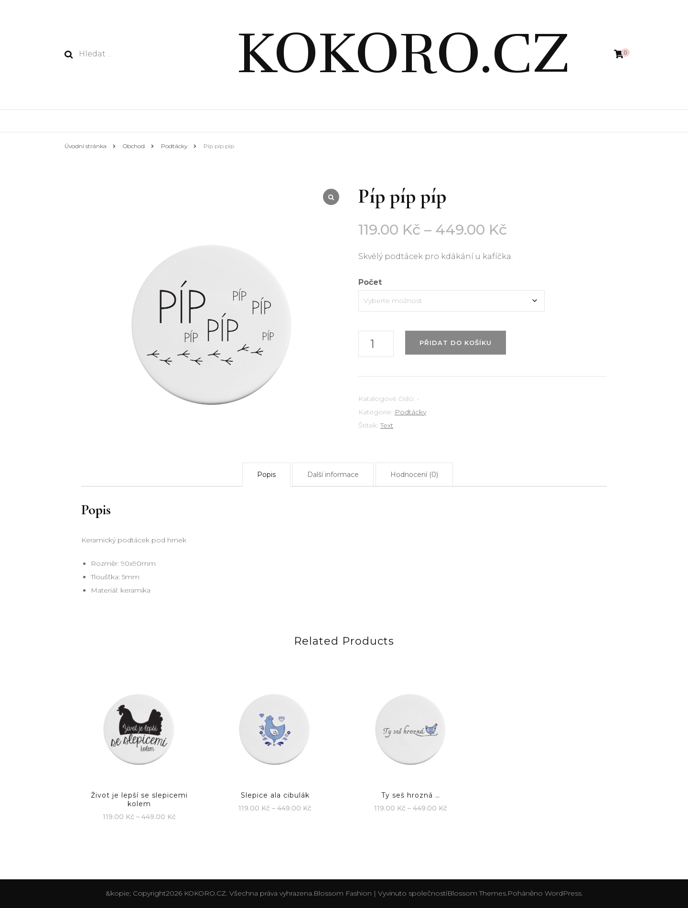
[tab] (266, 474)
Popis (266, 474)
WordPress (563, 893)
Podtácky (410, 412)
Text (386, 425)
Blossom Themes (476, 893)
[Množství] (376, 344)
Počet (370, 282)
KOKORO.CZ (403, 53)
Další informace (333, 474)
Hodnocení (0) (414, 474)
